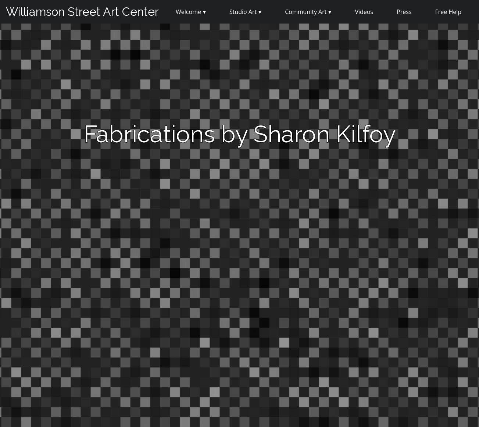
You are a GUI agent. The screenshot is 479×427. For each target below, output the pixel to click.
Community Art (305, 12)
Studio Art (243, 12)
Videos (364, 12)
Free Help (448, 12)
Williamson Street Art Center (82, 11)
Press (404, 12)
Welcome (188, 12)
